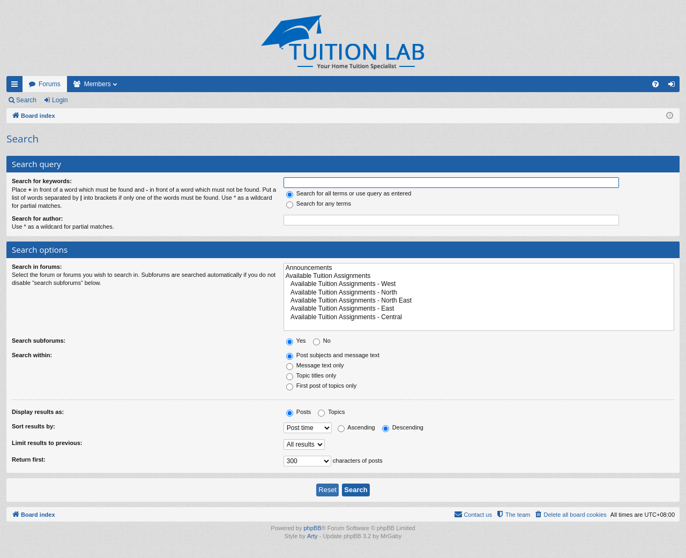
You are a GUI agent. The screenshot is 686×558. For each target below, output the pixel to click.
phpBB (312, 528)
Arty (312, 536)
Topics (331, 412)
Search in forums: (37, 266)
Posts (298, 412)
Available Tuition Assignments (479, 276)
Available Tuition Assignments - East (479, 309)
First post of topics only (321, 385)
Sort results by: (33, 426)
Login (60, 100)
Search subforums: (38, 340)
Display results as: (38, 412)
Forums (50, 84)
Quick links (17, 86)
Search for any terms (318, 203)
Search (26, 100)
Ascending (356, 427)
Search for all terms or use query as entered (349, 193)
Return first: (29, 459)
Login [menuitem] (674, 86)
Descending (402, 427)
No (322, 340)
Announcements (479, 268)
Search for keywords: (42, 181)
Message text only (315, 365)
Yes (296, 340)
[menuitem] (655, 84)
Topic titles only (311, 375)
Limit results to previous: (47, 443)
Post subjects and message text (332, 355)
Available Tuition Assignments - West (479, 284)
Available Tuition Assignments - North (479, 293)
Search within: (32, 355)
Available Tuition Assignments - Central (479, 317)
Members (97, 84)
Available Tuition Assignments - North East (479, 301)
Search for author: (37, 218)
